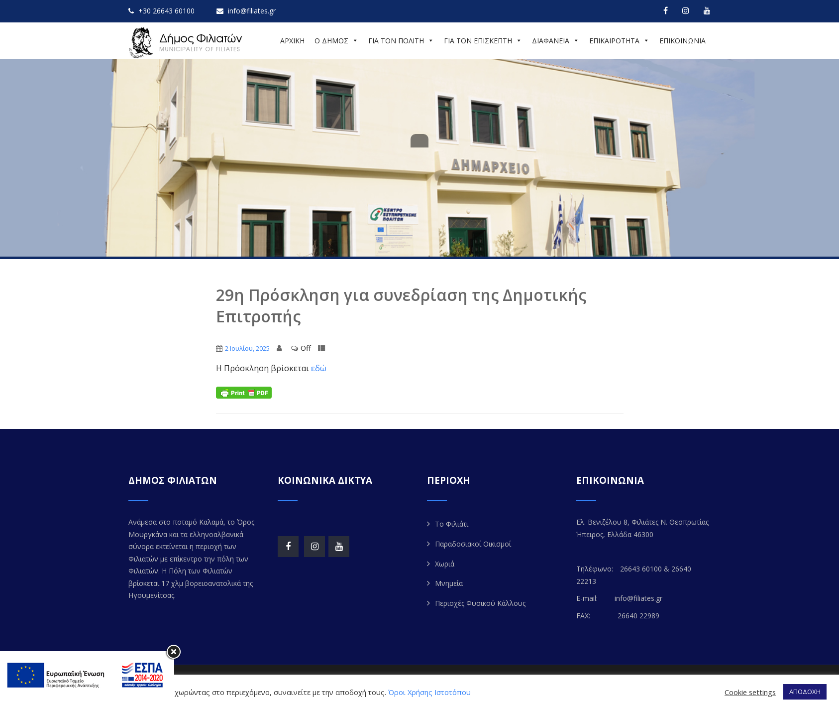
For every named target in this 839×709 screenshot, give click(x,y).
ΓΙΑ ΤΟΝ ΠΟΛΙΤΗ (401, 40)
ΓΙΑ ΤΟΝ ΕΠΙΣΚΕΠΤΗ (483, 40)
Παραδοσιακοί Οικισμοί (473, 544)
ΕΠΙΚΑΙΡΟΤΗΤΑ (619, 40)
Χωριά (444, 563)
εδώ (318, 368)
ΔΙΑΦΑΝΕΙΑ (555, 40)
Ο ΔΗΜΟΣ (336, 40)
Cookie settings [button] (750, 692)
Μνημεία (449, 583)
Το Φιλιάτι (451, 524)
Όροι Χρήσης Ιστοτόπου (429, 692)
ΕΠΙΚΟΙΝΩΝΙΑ (682, 40)
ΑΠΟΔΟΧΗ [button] (805, 691)
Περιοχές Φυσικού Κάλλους (480, 603)
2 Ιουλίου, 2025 (247, 348)
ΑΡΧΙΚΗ (292, 40)
